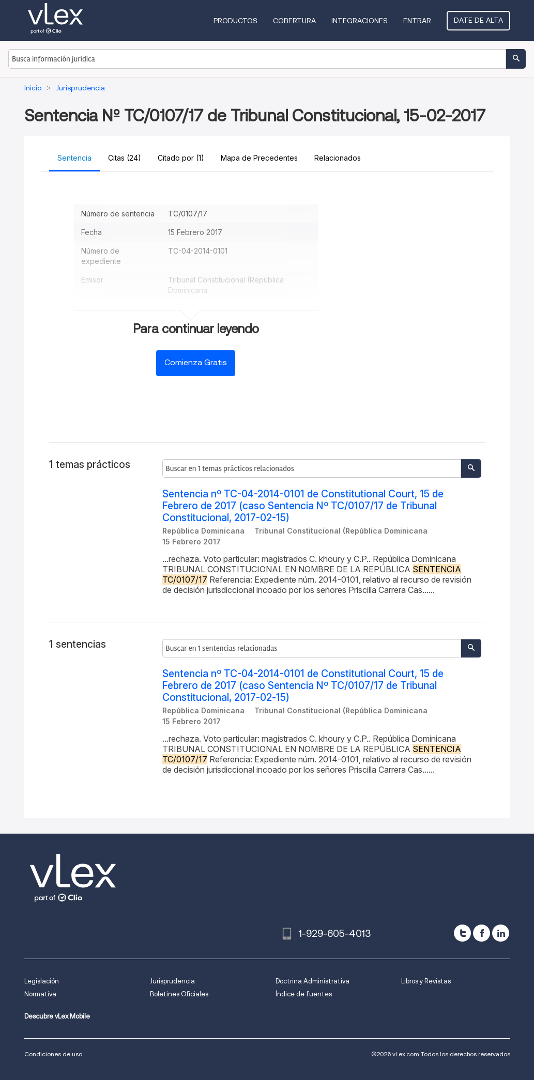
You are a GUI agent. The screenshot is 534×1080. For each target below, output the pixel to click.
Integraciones (359, 21)
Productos (235, 21)
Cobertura (294, 21)
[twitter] (462, 933)
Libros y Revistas (426, 981)
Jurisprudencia (172, 981)
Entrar (417, 21)
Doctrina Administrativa (312, 981)
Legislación (41, 981)
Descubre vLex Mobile (57, 1016)
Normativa (40, 994)
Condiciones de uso (53, 1054)
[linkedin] (500, 933)
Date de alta (478, 20)
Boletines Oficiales (179, 994)
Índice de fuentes (304, 994)
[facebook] (481, 933)
